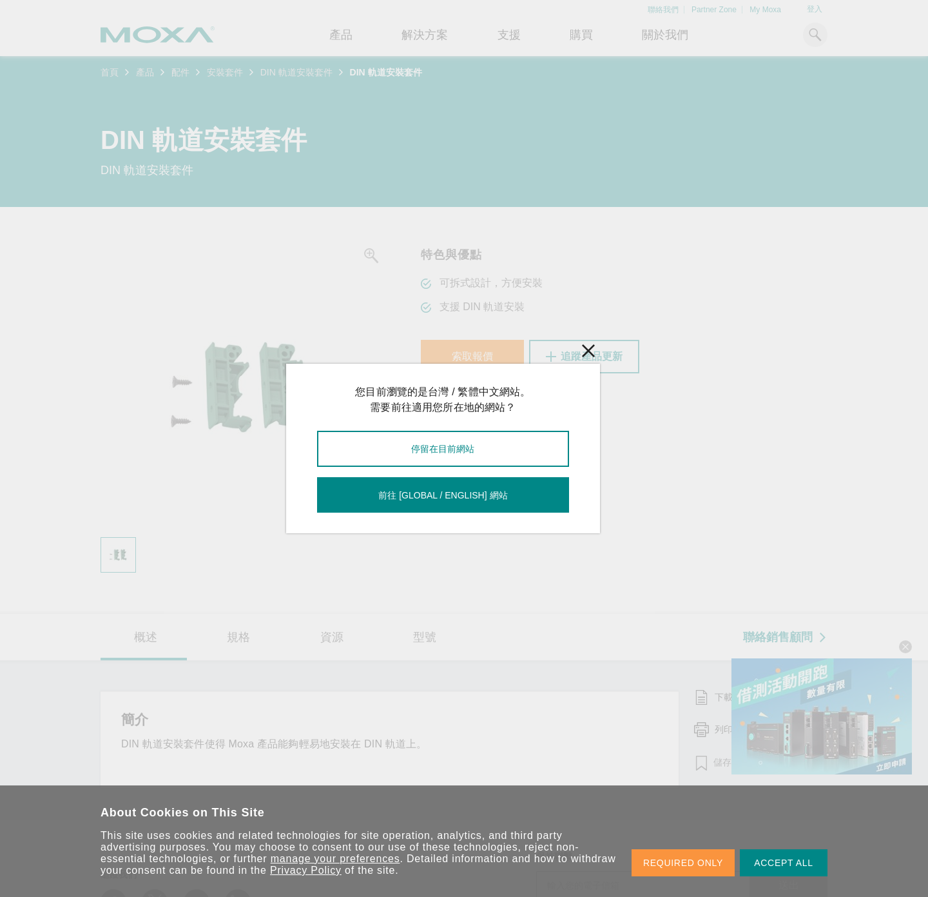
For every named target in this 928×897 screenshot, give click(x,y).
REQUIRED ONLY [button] (683, 863)
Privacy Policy (306, 870)
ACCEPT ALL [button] (783, 863)
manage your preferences (335, 858)
